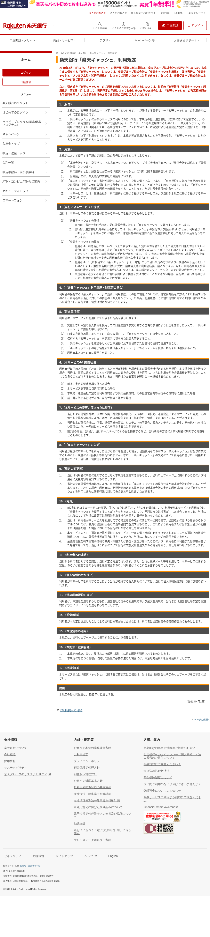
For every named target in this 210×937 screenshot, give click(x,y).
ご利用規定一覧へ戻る (71, 710)
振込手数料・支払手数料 (25, 172)
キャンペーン (25, 134)
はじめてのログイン (25, 112)
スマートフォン (25, 200)
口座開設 (26, 82)
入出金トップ (25, 143)
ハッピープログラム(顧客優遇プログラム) (25, 123)
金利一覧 (25, 162)
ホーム (59, 53)
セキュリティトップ (25, 191)
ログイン (26, 72)
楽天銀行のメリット (25, 103)
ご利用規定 (70, 53)
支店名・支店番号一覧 (30, 866)
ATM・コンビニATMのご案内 (25, 181)
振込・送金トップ (25, 153)
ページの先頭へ (202, 719)
